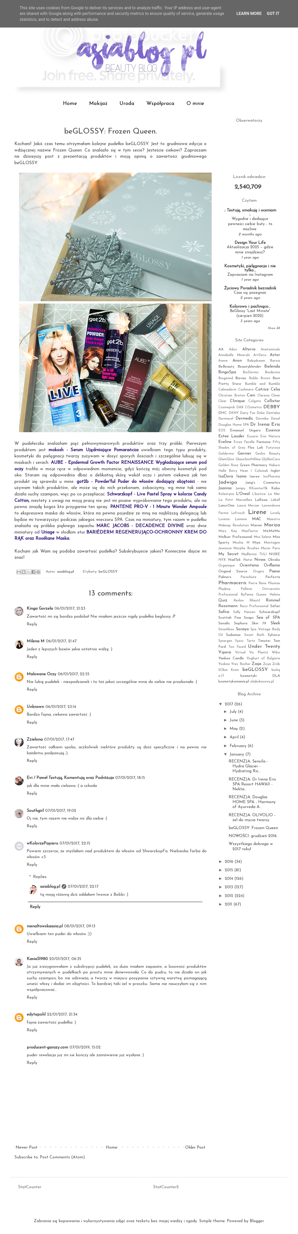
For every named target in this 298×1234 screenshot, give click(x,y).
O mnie (195, 103)
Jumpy (240, 488)
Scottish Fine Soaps (236, 618)
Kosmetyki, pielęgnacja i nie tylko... (250, 268)
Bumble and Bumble (262, 384)
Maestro (273, 519)
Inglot (275, 471)
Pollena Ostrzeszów (260, 589)
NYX (222, 560)
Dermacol (225, 418)
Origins (258, 571)
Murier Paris (270, 548)
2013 (229, 887)
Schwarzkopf (269, 612)
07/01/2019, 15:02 (85, 1047)
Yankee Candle (231, 658)
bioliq (276, 670)
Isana (241, 476)
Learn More (249, 13)
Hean (244, 471)
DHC (222, 413)
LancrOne (226, 506)
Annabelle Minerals (234, 355)
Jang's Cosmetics (262, 483)
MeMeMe (271, 531)
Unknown (35, 707)
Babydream (256, 360)
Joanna (224, 488)
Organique (226, 565)
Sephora (240, 623)
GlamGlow (226, 459)
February (239, 746)
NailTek (234, 560)
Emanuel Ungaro (245, 430)
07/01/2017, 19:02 (60, 811)
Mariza (272, 525)
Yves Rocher (240, 664)
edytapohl (36, 1015)
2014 (229, 879)
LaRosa (261, 500)
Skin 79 (259, 623)
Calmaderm (227, 389)
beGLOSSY (137, 144)
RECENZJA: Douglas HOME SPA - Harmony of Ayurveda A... (252, 802)
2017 (229, 704)
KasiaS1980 (37, 959)
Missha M (240, 542)
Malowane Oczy (41, 674)
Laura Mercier (248, 505)
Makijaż (98, 103)
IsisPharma (271, 476)
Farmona (263, 442)
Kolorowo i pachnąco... (250, 307)
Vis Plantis (258, 652)
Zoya (267, 664)
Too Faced (237, 647)
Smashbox (226, 629)
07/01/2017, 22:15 (75, 843)
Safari (275, 606)
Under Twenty (264, 646)
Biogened (225, 378)
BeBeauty (226, 367)
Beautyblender (249, 367)
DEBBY (271, 407)
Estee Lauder (231, 436)
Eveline (224, 442)
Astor (275, 355)
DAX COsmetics (249, 407)
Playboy (224, 589)
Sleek (275, 623)
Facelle (249, 442)
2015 (229, 870)
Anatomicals (270, 349)
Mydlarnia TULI (254, 554)
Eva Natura (270, 436)
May (234, 729)
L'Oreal (243, 494)
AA (221, 349)
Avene (223, 360)
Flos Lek (255, 448)
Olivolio (274, 560)
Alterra (248, 349)
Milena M (35, 641)
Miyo (256, 543)
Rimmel (273, 600)
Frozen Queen (67, 150)
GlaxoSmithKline (248, 459)
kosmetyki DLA (260, 676)
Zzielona (35, 740)
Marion (256, 525)
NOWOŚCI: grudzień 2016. (253, 836)
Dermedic (244, 418)
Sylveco (274, 635)
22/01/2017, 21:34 (62, 1015)
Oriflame (272, 565)
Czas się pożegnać (250, 293)
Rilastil (254, 600)
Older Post (195, 1148)
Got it (273, 13)
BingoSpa (227, 372)
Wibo (276, 652)
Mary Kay (227, 531)
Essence (273, 430)
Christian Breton (231, 395)
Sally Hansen (244, 612)
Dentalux (273, 413)
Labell (275, 500)
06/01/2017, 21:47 (61, 641)
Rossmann (228, 606)
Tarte (251, 641)
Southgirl (35, 811)
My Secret (228, 554)
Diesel (275, 418)
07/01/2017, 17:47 (59, 740)
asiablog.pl (50, 887)
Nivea (259, 560)
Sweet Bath (254, 635)
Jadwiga (227, 482)
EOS (221, 430)
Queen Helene (268, 594)
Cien (251, 395)
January (237, 754)
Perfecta (272, 577)
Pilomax (274, 583)
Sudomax (233, 635)
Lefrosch (238, 513)
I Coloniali (259, 471)
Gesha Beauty (267, 453)
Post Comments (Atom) (62, 1157)
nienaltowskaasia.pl (45, 926)
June (234, 720)
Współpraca (160, 103)
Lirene (257, 512)
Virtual (240, 652)
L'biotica (259, 494)
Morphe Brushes (246, 548)
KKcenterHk (258, 488)
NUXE (274, 554)
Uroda (126, 103)
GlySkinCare (271, 459)
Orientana (249, 565)
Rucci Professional (254, 606)
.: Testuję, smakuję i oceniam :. (250, 212)
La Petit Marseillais (235, 500)
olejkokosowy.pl (262, 681)
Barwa (275, 360)
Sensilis (224, 623)
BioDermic (251, 372)
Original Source (232, 571)
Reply (32, 624)
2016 (230, 862)
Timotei (264, 641)
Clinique (237, 401)
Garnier (244, 453)
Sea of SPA (268, 618)
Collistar (272, 401)
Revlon (239, 600)
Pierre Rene (257, 583)
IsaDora (225, 476)
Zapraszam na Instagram (250, 275)
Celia (275, 389)
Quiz (222, 600)
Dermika (262, 418)
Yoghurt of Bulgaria (263, 658)
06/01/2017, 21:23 (69, 609)
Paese (274, 571)
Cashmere (246, 389)
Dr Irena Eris (265, 424)
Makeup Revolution (233, 525)
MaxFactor (249, 531)
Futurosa (273, 447)
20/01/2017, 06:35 (65, 959)
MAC (256, 519)
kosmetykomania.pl (233, 681)
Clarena (263, 395)
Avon (237, 361)
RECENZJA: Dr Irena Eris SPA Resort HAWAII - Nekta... (252, 784)
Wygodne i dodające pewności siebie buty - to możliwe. (250, 224)
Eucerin (252, 436)
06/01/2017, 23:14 (60, 707)
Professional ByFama (235, 594)
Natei (247, 560)
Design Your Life (250, 243)
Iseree (254, 476)
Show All (274, 328)
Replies (39, 877)
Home (70, 103)
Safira (223, 612)
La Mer (274, 494)
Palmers (224, 577)
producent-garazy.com (47, 1047)
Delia (261, 413)
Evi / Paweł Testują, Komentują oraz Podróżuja (70, 778)
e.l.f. (221, 676)
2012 (230, 896)
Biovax (240, 378)
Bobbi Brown (259, 378)
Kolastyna (226, 494)
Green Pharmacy (253, 465)
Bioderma (272, 372)
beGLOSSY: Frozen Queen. (254, 828)
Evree (238, 442)
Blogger (257, 1221)
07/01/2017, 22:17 (83, 887)
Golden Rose (228, 465)
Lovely (275, 513)
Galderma (226, 453)
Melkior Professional (235, 537)
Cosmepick (226, 407)
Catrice (262, 389)
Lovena (224, 519)
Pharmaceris (232, 583)
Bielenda (272, 367)
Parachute (248, 577)
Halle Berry (227, 471)
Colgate (254, 401)
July (234, 712)
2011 (229, 904)
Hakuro (274, 465)
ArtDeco (259, 355)
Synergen (225, 641)
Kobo (275, 488)
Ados (233, 349)
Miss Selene (263, 537)
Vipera (224, 652)
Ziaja (256, 664)
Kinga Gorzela (40, 609)
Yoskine (224, 664)
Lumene (241, 519)
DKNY (234, 413)
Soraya (242, 629)
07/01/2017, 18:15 (130, 778)
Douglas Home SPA (233, 425)
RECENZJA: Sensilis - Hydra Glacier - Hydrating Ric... (248, 766)
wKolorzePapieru (42, 843)
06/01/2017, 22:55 (73, 674)
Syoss (239, 641)
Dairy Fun (247, 413)
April (235, 737)
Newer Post (27, 1148)
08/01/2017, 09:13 (79, 926)
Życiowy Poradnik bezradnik (250, 288)
